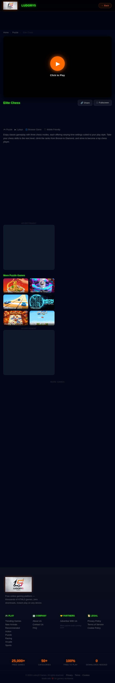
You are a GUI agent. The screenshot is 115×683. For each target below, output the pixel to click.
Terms (77, 675)
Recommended (12, 628)
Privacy (69, 675)
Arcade (8, 642)
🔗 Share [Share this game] (85, 103)
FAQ (35, 628)
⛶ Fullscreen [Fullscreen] (102, 102)
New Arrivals (11, 624)
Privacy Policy (94, 621)
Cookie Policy (94, 628)
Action (8, 631)
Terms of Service (96, 624)
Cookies (86, 675)
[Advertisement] (57, 20)
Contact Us (38, 624)
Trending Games (13, 621)
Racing (8, 638)
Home (6, 32)
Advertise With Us (68, 621)
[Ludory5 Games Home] (10, 6)
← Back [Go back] (105, 5)
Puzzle (15, 32)
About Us (37, 621)
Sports (8, 645)
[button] (57, 66)
